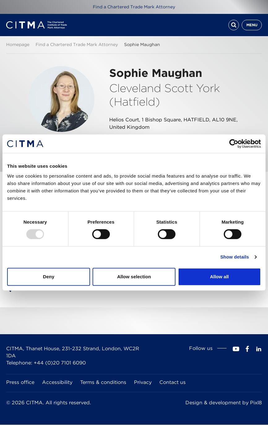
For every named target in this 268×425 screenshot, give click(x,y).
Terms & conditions (103, 382)
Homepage (17, 44)
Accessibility (57, 382)
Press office (20, 382)
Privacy (143, 382)
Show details (234, 256)
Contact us (172, 382)
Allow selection (134, 276)
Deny (48, 276)
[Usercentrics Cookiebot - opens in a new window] (234, 143)
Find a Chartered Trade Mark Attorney (134, 6)
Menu (251, 25)
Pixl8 (256, 403)
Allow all (219, 276)
